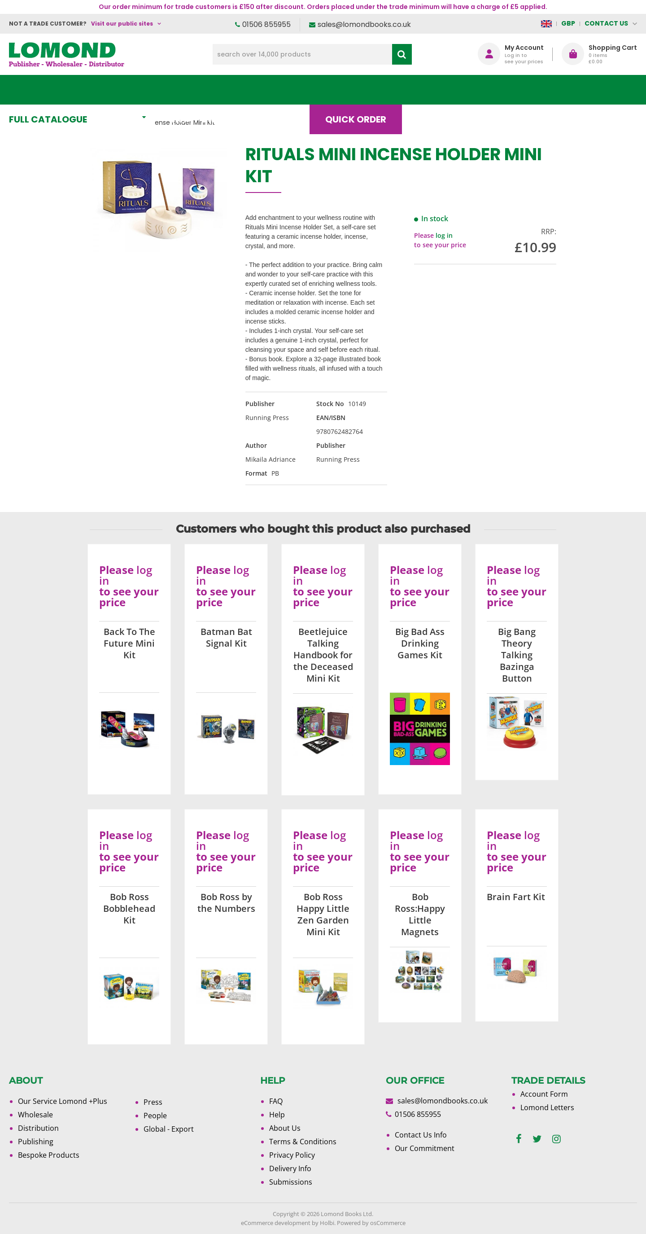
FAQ (276, 1101)
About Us (504, 89)
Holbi (327, 1223)
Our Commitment (424, 1148)
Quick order (362, 89)
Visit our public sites (122, 23)
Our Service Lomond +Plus (62, 1101)
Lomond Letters (547, 1107)
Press (153, 1102)
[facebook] (519, 1139)
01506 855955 (266, 24)
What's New (208, 89)
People (155, 1115)
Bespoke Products (48, 1155)
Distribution (38, 1128)
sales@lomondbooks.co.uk (364, 24)
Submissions (290, 1182)
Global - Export (169, 1129)
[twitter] (537, 1139)
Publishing (35, 1141)
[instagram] (556, 1139)
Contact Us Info (421, 1135)
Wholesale (35, 1115)
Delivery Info (290, 1168)
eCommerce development (275, 1223)
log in (444, 235)
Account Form (544, 1094)
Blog (437, 89)
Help (277, 1115)
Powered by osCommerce (371, 1223)
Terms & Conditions (302, 1141)
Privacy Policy (292, 1155)
